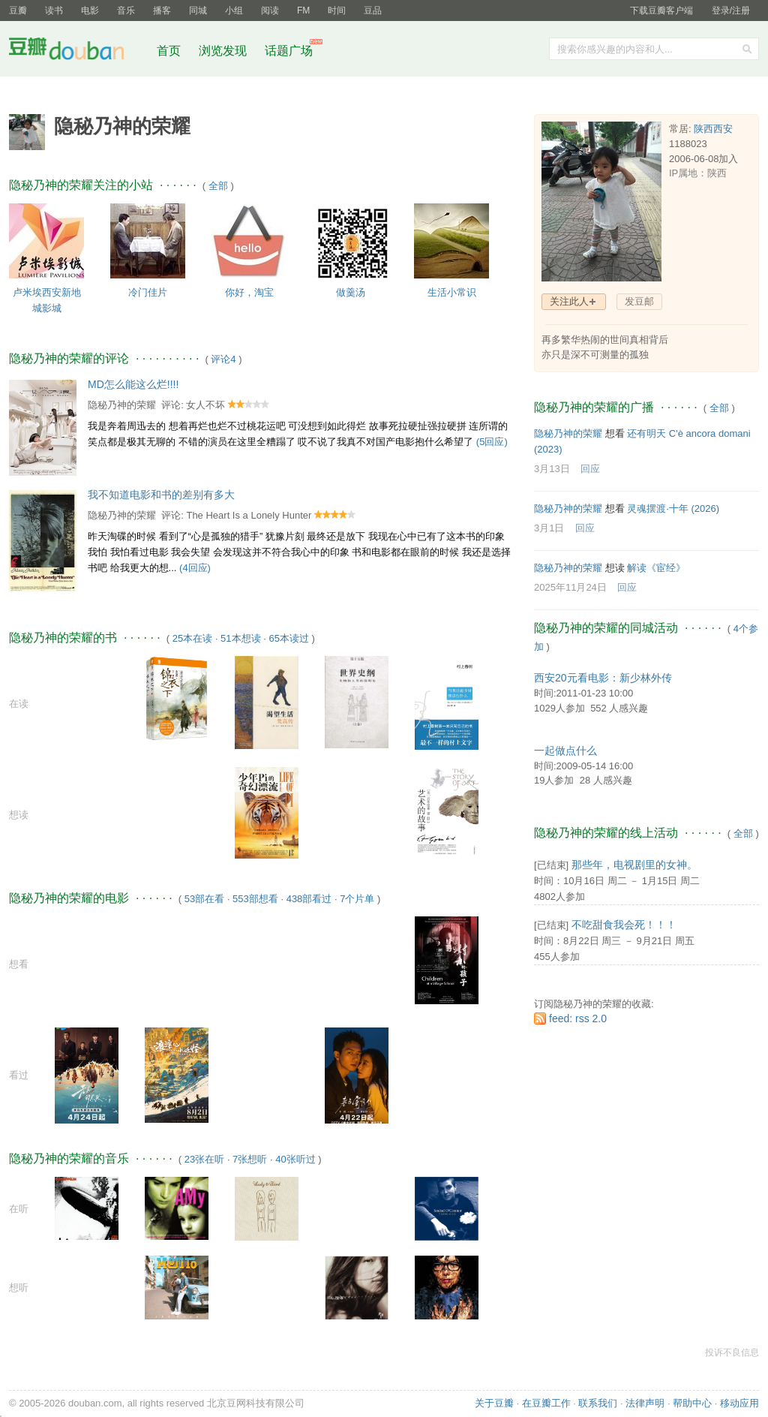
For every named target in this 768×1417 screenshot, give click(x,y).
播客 (162, 10)
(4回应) (195, 567)
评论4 (223, 359)
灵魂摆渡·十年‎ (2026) (673, 508)
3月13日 (552, 468)
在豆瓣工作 (546, 1403)
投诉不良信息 (732, 1352)
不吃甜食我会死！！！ (624, 925)
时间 (337, 10)
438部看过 (309, 898)
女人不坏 (205, 405)
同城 (198, 10)
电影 (90, 10)
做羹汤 (350, 292)
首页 (169, 50)
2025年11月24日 (570, 587)
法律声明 (645, 1403)
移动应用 (739, 1403)
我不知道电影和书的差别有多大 (161, 495)
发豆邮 (639, 301)
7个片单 (357, 898)
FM (303, 10)
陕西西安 (713, 128)
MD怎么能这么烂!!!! (133, 384)
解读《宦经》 (656, 567)
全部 (218, 185)
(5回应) (492, 441)
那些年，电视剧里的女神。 (635, 865)
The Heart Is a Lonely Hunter (248, 515)
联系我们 (597, 1403)
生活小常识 (452, 292)
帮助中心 (692, 1403)
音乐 (126, 10)
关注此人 (569, 301)
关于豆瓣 (494, 1403)
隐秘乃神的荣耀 (122, 405)
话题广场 (289, 50)
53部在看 (204, 898)
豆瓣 (18, 10)
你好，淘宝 (249, 292)
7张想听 (249, 1159)
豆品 (373, 10)
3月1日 (549, 528)
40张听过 (295, 1159)
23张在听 (204, 1159)
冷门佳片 (147, 292)
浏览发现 (224, 50)
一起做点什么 (565, 751)
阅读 (270, 10)
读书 (54, 10)
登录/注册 (731, 10)
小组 (234, 10)
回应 (590, 468)
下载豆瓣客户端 (661, 10)
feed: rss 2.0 (578, 1018)
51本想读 (240, 638)
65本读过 (288, 638)
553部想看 (255, 898)
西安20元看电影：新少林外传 (603, 678)
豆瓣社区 (78, 51)
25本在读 (192, 638)
